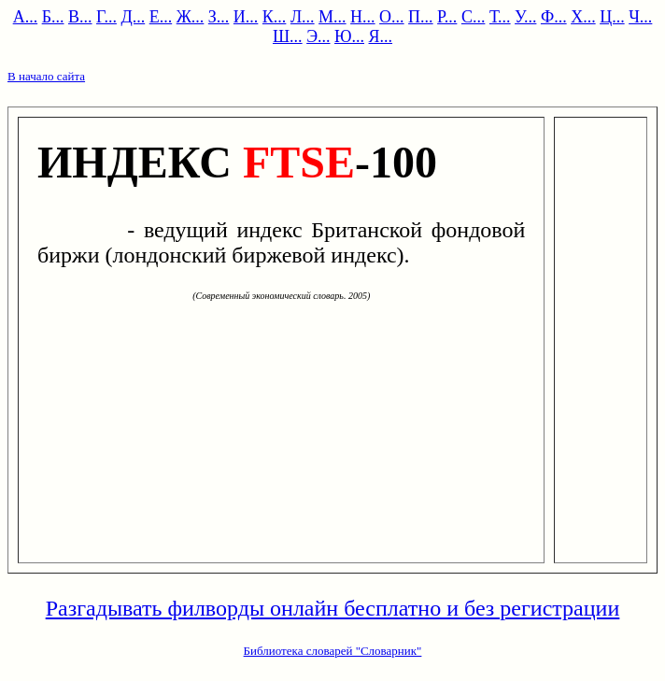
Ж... (191, 16)
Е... (161, 16)
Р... (447, 16)
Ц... (612, 16)
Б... (53, 16)
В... (80, 16)
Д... (132, 16)
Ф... (554, 16)
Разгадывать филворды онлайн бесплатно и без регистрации (333, 608)
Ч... (640, 16)
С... (473, 16)
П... (420, 16)
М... (332, 16)
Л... (302, 16)
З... (219, 16)
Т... (500, 16)
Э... (318, 36)
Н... (362, 16)
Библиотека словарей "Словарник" (333, 651)
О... (391, 16)
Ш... (288, 36)
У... (525, 16)
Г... (106, 16)
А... (25, 16)
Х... (583, 16)
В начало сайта (46, 76)
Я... (381, 36)
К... (274, 16)
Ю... (349, 36)
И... (246, 16)
